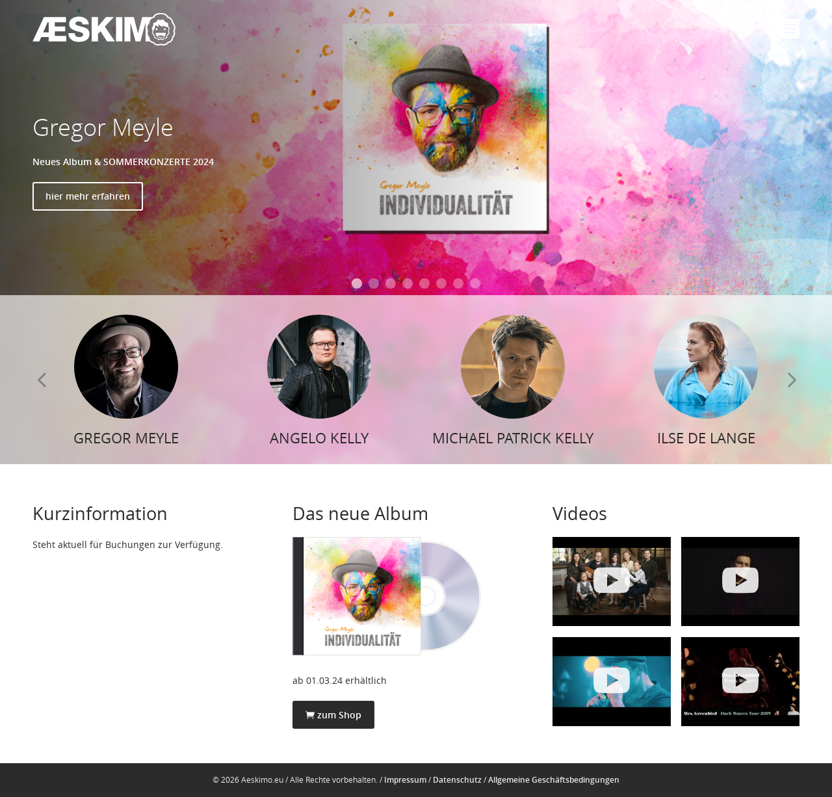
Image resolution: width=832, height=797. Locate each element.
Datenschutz (457, 779)
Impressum (405, 779)
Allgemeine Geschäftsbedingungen (553, 779)
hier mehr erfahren (88, 196)
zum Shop (333, 715)
